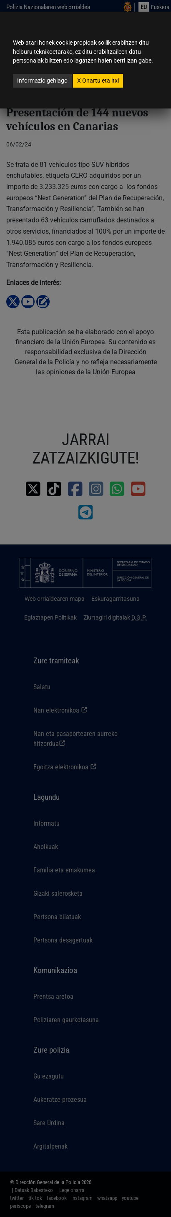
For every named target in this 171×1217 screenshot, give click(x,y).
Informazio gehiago (42, 80)
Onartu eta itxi (98, 80)
